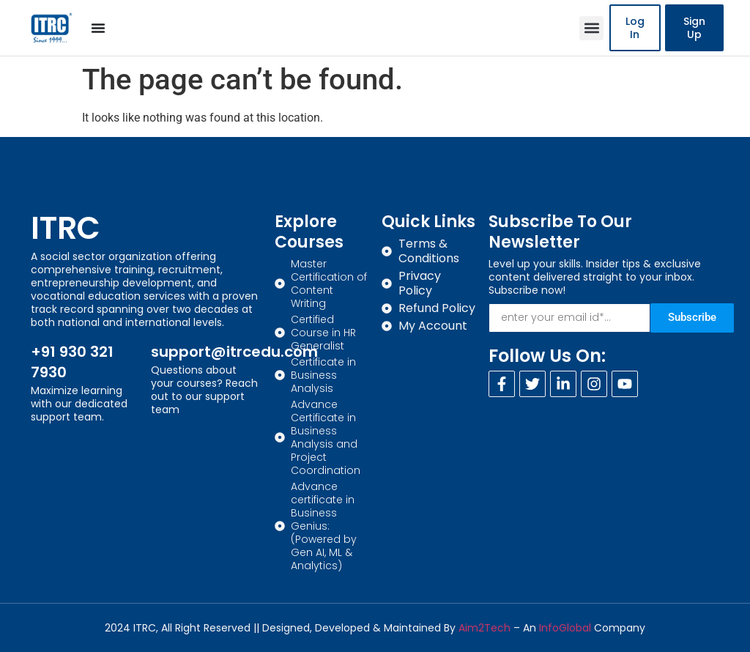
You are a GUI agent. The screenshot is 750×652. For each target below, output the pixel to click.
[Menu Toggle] (98, 28)
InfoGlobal (565, 627)
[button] (591, 28)
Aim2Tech (484, 627)
